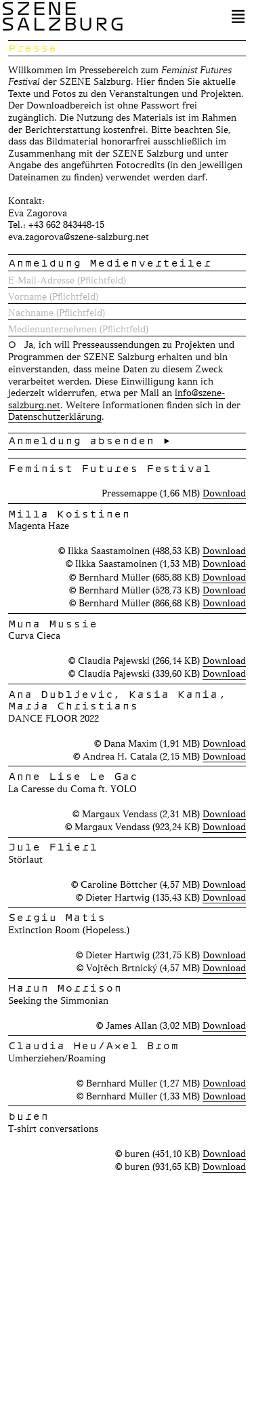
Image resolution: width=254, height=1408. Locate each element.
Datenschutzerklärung (55, 416)
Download (224, 492)
